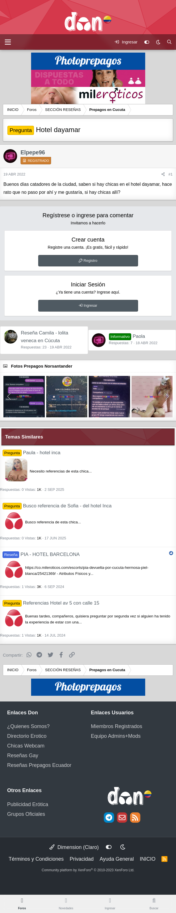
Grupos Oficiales (26, 814)
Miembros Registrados (116, 726)
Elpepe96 (33, 152)
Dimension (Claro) (74, 847)
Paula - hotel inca (41, 452)
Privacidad (82, 859)
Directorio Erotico (26, 736)
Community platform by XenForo (88, 870)
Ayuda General (117, 859)
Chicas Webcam (25, 746)
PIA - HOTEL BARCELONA (50, 554)
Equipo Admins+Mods (116, 736)
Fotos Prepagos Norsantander (41, 366)
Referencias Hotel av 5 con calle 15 (61, 603)
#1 (171, 174)
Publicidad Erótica (27, 804)
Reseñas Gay (22, 755)
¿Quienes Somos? (28, 726)
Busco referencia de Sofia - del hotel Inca (67, 506)
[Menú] (8, 42)
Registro (90, 260)
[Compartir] (163, 174)
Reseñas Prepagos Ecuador (39, 765)
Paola (127, 336)
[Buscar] (169, 42)
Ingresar (90, 305)
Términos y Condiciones (36, 859)
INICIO (147, 859)
